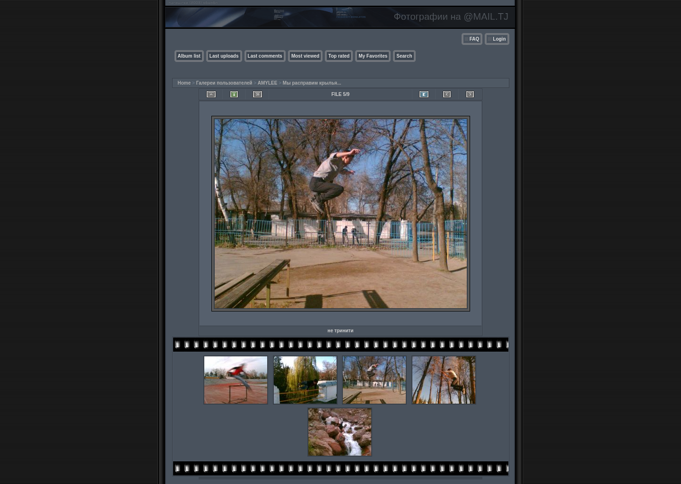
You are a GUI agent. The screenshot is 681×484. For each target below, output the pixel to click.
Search (404, 56)
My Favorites (372, 56)
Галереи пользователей (224, 83)
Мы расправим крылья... (312, 83)
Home (184, 83)
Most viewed (305, 56)
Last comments (265, 56)
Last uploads (224, 56)
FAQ (475, 39)
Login (499, 39)
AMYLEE (268, 83)
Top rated (338, 56)
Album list (189, 56)
